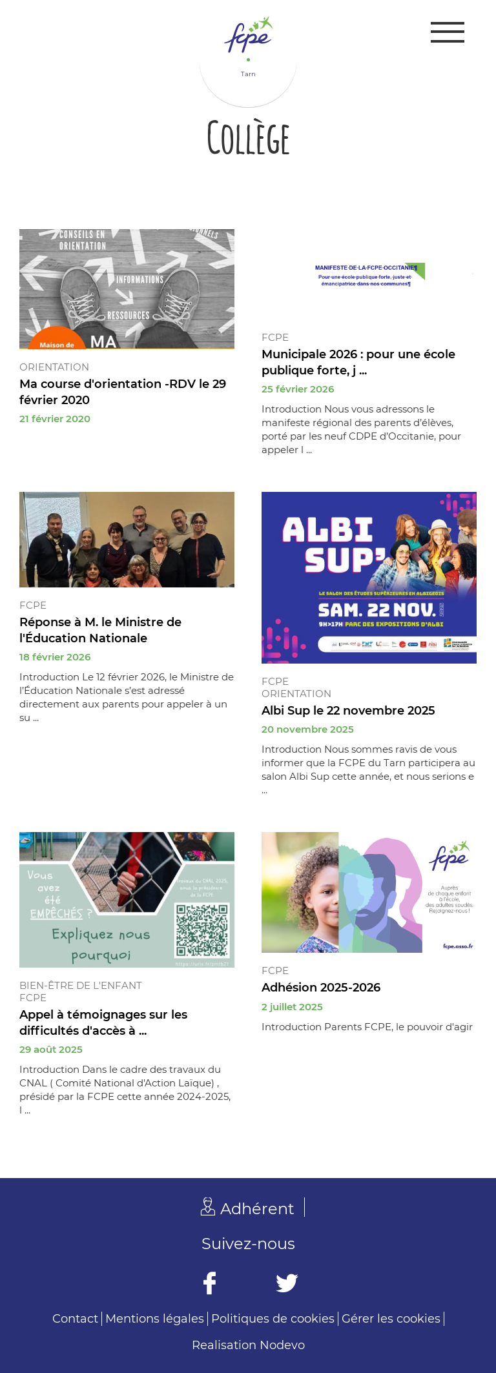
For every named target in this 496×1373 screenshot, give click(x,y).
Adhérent (257, 1208)
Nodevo (282, 1345)
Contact (75, 1319)
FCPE (275, 337)
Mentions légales (154, 1319)
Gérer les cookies (391, 1319)
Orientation (54, 367)
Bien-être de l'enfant (80, 985)
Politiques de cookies (273, 1319)
